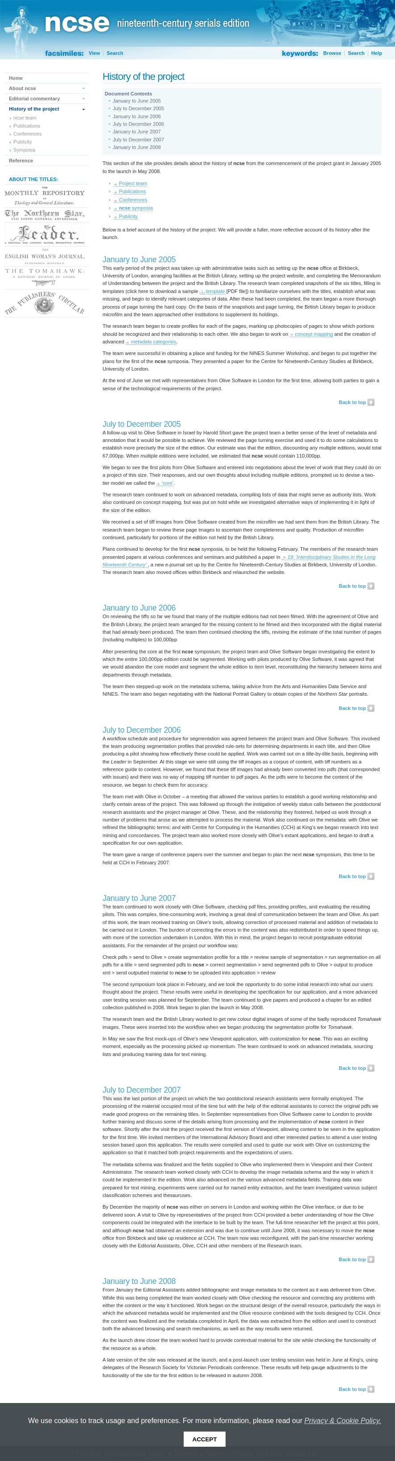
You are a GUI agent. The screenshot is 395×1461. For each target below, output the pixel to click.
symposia (136, 207)
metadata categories (153, 341)
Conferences (133, 199)
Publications (132, 191)
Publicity (128, 216)
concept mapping (314, 334)
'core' (167, 483)
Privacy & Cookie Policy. (342, 1420)
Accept (205, 1439)
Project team (133, 183)
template (215, 291)
